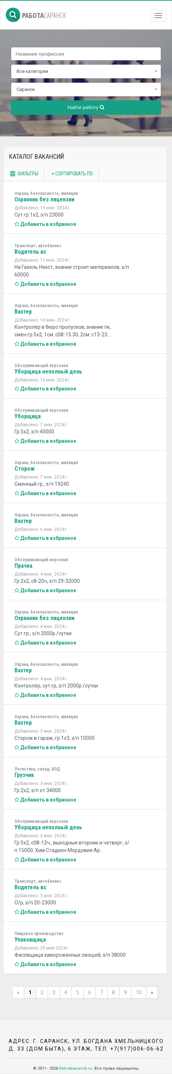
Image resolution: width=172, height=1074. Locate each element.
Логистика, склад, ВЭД (37, 769)
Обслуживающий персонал (41, 365)
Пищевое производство (39, 933)
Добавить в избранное (45, 224)
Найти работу (86, 107)
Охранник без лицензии (44, 199)
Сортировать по (72, 173)
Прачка (23, 565)
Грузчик (24, 775)
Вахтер (23, 311)
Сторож (24, 468)
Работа (36, 15)
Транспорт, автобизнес (37, 245)
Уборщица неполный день (48, 371)
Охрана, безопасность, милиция (46, 193)
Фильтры (23, 173)
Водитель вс (30, 251)
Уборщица (27, 416)
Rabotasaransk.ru (75, 1068)
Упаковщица (30, 939)
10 (139, 992)
